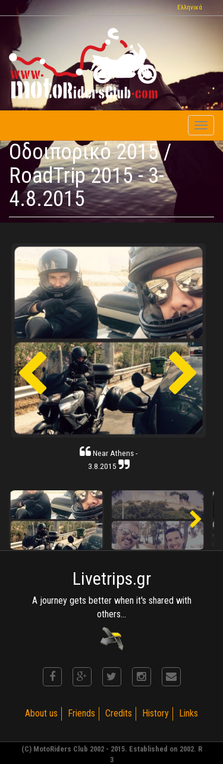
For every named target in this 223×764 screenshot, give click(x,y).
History (155, 713)
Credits (118, 713)
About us (41, 713)
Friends (81, 713)
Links (188, 713)
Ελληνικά (189, 7)
